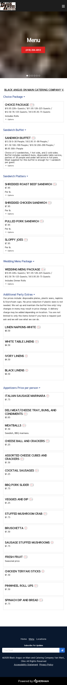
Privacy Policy (46, 664)
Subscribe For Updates (33, 645)
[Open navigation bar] (63, 6)
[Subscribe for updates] (62, 650)
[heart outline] (32, 104)
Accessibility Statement (26, 664)
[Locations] (41, 638)
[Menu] (31, 638)
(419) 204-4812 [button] (33, 49)
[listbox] (14, 96)
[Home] (24, 638)
